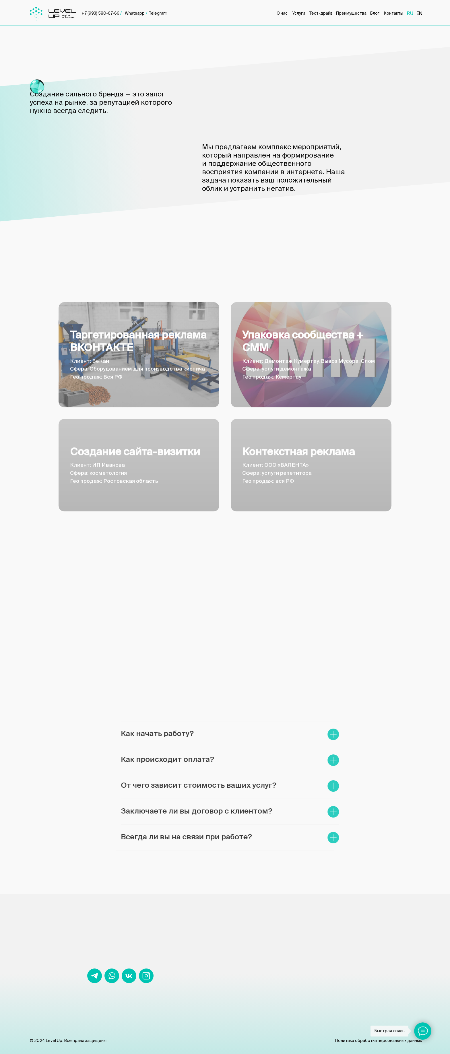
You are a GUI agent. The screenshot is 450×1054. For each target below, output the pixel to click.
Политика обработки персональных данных (378, 1041)
